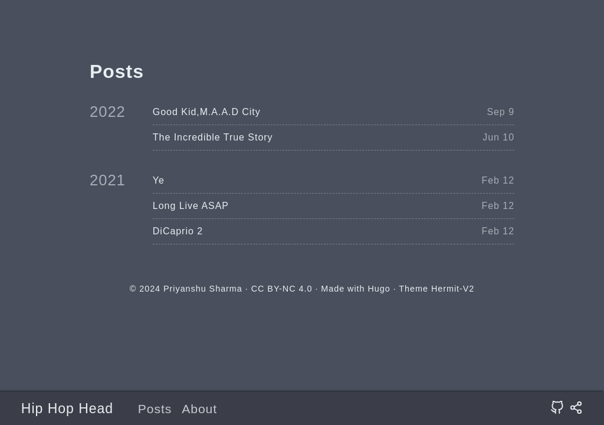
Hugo (378, 288)
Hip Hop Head (67, 408)
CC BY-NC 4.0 (282, 288)
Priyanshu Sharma (202, 288)
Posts (155, 409)
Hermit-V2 (452, 288)
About (199, 409)
